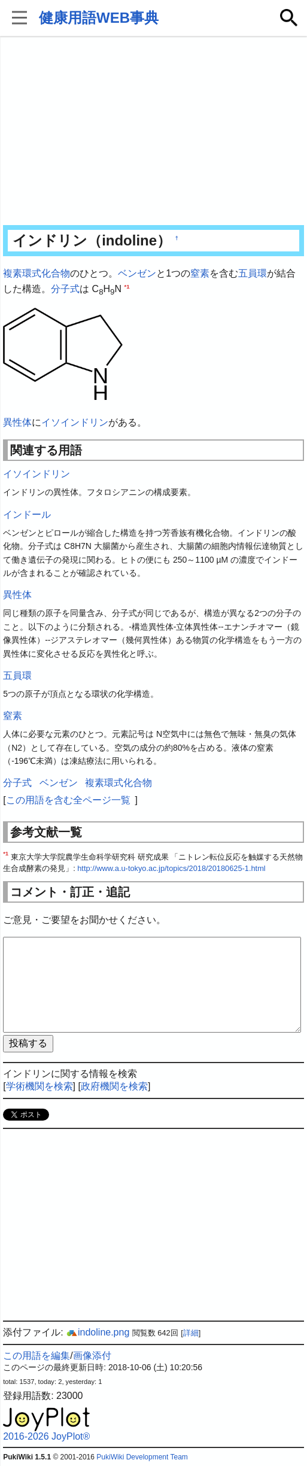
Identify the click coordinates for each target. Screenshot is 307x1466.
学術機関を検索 (39, 1086)
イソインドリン (74, 422)
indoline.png (97, 1332)
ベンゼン (137, 273)
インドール (27, 514)
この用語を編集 (36, 1355)
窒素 (199, 273)
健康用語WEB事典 (99, 18)
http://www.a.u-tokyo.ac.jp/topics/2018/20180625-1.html (171, 868)
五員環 (252, 273)
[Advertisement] (153, 132)
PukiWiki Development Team (142, 1457)
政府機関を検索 (114, 1086)
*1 (127, 286)
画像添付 (92, 1355)
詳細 (191, 1332)
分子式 (65, 289)
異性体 (17, 422)
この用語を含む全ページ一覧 (68, 800)
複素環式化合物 (36, 273)
